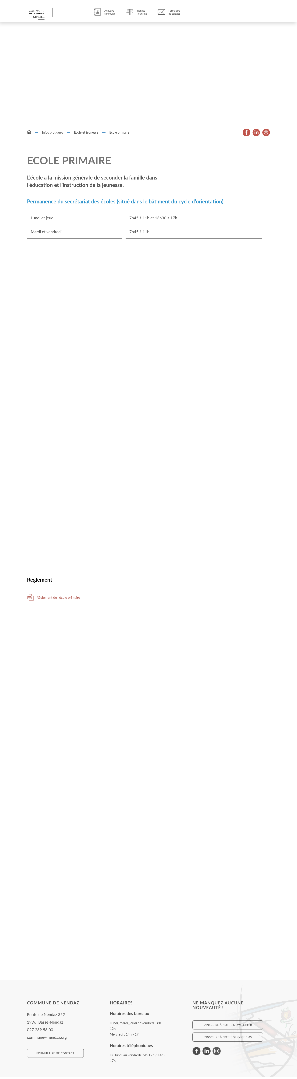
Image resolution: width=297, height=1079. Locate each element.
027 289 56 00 (40, 1031)
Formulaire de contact (55, 1055)
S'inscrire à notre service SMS (228, 1039)
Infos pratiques (52, 133)
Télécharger (30, 599)
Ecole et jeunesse (86, 133)
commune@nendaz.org (47, 1039)
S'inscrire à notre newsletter (228, 1027)
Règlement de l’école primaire (62, 599)
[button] (71, 12)
